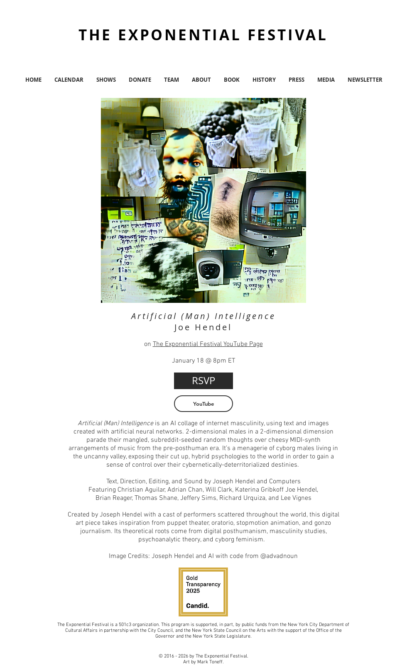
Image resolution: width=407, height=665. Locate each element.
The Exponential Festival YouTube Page (208, 344)
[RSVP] (203, 381)
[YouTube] (203, 403)
